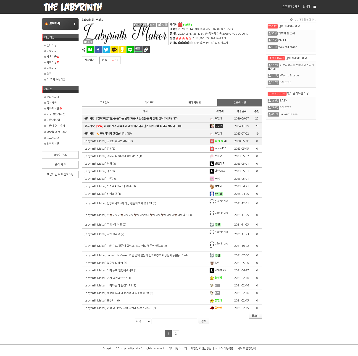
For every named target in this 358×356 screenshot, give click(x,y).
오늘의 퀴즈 (60, 154)
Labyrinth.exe (288, 114)
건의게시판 (51, 143)
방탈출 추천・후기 (56, 132)
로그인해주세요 (291, 6)
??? (109, 148)
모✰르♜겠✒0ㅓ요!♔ (119, 186)
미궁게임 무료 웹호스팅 (60, 174)
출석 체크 (60, 164)
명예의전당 (194, 102)
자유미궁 (51, 56)
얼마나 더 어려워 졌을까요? (122, 156)
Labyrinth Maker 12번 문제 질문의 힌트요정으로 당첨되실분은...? (145, 255)
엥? (109, 171)
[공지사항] (89, 118)
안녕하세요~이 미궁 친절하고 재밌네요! (129, 203)
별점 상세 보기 (218, 38)
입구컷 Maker (115, 263)
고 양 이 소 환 (114, 224)
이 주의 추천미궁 (55, 79)
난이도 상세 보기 (219, 43)
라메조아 (112, 193)
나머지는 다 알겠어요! (119, 285)
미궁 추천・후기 (54, 126)
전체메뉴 (309, 6)
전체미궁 (50, 45)
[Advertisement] (172, 80)
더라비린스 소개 (177, 348)
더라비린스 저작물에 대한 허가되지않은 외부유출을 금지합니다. (136, 126)
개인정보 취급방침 (201, 348)
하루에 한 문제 (286, 33)
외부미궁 (50, 68)
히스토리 (150, 102)
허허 (109, 163)
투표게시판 (51, 138)
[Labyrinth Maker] (95, 141)
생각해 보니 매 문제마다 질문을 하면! (128, 293)
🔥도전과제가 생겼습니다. (111, 133)
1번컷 (110, 178)
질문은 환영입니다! (118, 141)
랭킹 (48, 74)
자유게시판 (53, 108)
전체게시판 (51, 97)
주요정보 (105, 102)
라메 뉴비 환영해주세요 (120, 270)
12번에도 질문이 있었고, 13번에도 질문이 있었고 (135, 245)
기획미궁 (51, 62)
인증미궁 (50, 51)
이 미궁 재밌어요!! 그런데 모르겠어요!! (129, 308)
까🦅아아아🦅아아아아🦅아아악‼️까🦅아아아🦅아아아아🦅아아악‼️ (147, 215)
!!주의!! (111, 300)
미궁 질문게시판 (54, 114)
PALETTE (284, 40)
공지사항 (50, 102)
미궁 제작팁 (52, 120)
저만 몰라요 (113, 234)
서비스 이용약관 (224, 348)
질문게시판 (240, 102)
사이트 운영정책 (246, 348)
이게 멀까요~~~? (117, 278)
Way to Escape (287, 47)
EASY (283, 100)
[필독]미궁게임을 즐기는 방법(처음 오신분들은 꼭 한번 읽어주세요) (134, 118)
